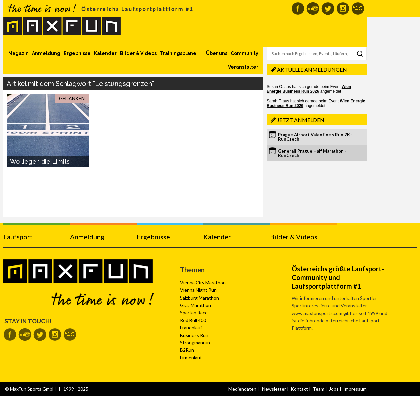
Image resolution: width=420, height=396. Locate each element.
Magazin (18, 53)
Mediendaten (242, 389)
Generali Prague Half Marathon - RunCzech (312, 153)
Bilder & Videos (138, 53)
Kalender (105, 53)
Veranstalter (243, 67)
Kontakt (299, 389)
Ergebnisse (77, 53)
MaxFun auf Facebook (297, 8)
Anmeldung (46, 53)
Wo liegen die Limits (40, 161)
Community (244, 53)
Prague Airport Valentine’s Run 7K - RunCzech (315, 137)
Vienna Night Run (198, 290)
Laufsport (18, 237)
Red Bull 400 (193, 320)
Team (318, 389)
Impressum (355, 389)
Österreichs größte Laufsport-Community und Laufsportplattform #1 (338, 277)
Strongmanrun (195, 342)
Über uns (216, 53)
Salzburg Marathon (199, 298)
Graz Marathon (195, 305)
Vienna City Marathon (203, 282)
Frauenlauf (191, 327)
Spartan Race (194, 312)
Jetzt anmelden (300, 120)
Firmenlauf (191, 357)
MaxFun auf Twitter (327, 8)
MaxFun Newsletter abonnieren (357, 8)
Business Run (194, 335)
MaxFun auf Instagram (342, 8)
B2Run (187, 350)
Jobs (334, 389)
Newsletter (274, 389)
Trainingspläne (178, 53)
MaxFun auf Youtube (312, 8)
